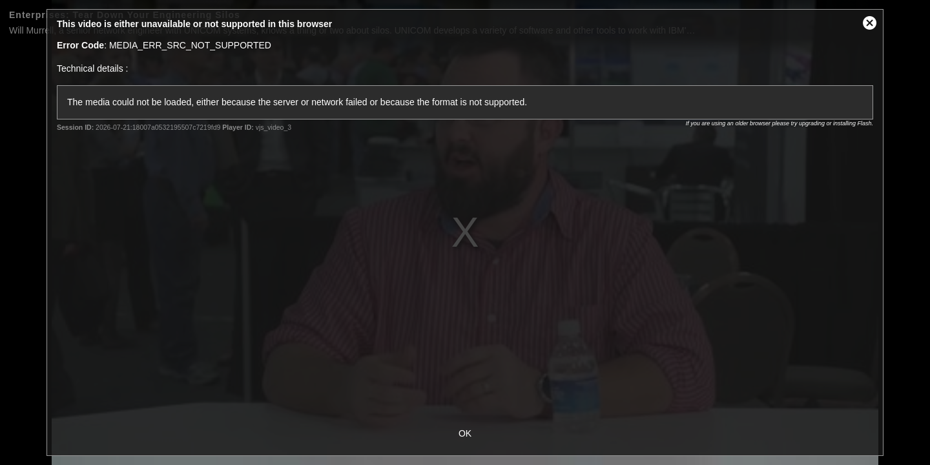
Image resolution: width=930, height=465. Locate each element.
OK (465, 433)
